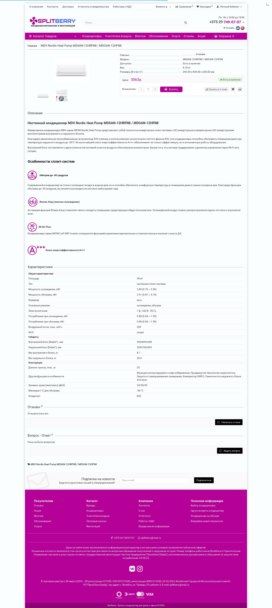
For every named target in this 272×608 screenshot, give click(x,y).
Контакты (52, 6)
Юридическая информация (154, 526)
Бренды (90, 505)
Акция (202, 36)
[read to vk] (132, 569)
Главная (32, 45)
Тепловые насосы (96, 521)
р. (164, 6)
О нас (142, 510)
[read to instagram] (140, 569)
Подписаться (203, 480)
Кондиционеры (92, 36)
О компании (36, 6)
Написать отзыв (228, 422)
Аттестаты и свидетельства (93, 6)
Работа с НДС (146, 521)
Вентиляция (93, 526)
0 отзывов (200, 54)
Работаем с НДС (122, 6)
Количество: (129, 89)
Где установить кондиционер (207, 510)
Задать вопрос (229, 450)
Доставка (68, 6)
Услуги (176, 36)
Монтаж (140, 36)
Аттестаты (145, 515)
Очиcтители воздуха (97, 515)
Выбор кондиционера (203, 505)
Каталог (52, 35)
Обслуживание (158, 36)
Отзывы (189, 36)
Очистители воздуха (118, 36)
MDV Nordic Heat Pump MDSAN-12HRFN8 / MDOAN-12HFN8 (64, 464)
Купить (171, 89)
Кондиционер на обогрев (205, 515)
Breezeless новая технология (207, 521)
